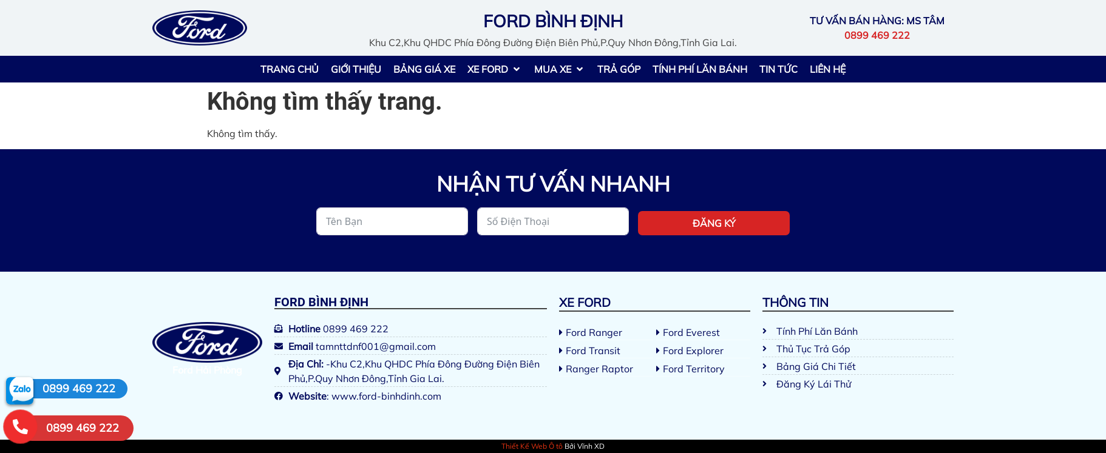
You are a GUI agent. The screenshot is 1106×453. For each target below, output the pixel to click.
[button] (494, 69)
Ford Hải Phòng (207, 370)
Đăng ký (714, 223)
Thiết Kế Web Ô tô (532, 446)
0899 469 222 (78, 388)
